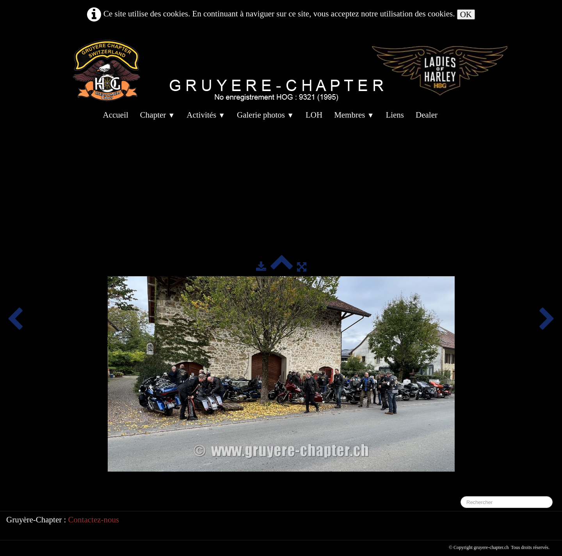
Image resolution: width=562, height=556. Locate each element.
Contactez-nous (93, 519)
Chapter (157, 115)
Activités (206, 115)
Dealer (427, 115)
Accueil (115, 115)
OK (466, 14)
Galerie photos (265, 115)
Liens (395, 115)
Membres (354, 115)
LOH (314, 115)
